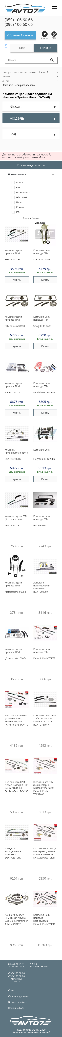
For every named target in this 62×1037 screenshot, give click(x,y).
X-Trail (5, 80)
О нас (11, 990)
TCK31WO (40, 793)
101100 (44, 392)
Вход (22, 48)
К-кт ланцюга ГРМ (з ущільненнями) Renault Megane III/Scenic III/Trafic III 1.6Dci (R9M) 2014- (16, 718)
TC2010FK (13, 259)
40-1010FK (15, 658)
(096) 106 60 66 (19, 24)
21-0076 (12, 392)
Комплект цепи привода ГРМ (13, 252)
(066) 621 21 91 (16, 963)
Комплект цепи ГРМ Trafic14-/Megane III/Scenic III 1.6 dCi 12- (44, 718)
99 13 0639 (42, 326)
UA (6, 45)
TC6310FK (13, 857)
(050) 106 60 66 (19, 19)
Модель (16, 118)
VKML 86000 (42, 259)
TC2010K (12, 525)
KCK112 (13, 924)
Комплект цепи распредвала (18, 85)
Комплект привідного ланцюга (16, 451)
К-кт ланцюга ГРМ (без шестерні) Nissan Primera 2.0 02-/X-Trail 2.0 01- (43, 785)
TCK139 (16, 791)
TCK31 (44, 857)
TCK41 (44, 924)
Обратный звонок (20, 35)
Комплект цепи (41, 449)
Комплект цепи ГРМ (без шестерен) (16, 518)
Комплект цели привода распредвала (41, 917)
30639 (15, 326)
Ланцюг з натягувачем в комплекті (41, 585)
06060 (15, 591)
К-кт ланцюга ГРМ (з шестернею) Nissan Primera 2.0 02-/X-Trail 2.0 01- (44, 851)
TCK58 (44, 658)
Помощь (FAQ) (16, 1008)
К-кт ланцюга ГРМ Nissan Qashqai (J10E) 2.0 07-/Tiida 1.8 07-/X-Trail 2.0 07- (16, 785)
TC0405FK (13, 458)
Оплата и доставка (18, 996)
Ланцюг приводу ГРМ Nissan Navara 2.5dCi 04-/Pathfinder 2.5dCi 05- (16, 918)
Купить (17, 279)
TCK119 (16, 724)
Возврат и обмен (17, 1002)
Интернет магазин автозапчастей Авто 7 (25, 72)
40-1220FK (44, 458)
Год (12, 134)
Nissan (6, 76)
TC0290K (40, 591)
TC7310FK (41, 724)
